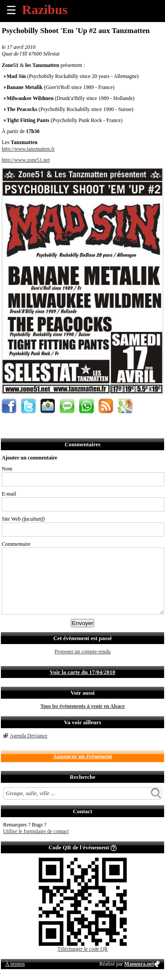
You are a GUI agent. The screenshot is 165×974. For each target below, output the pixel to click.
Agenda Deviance (29, 736)
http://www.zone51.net (26, 160)
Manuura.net (139, 964)
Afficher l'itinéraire (125, 406)
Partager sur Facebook (9, 406)
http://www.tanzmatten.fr (28, 149)
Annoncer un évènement (82, 756)
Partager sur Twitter (28, 406)
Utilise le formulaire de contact (36, 831)
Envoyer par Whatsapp (86, 406)
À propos (15, 964)
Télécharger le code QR (83, 949)
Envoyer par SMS (67, 406)
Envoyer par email (47, 406)
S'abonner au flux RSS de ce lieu (106, 406)
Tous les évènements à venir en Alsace (82, 706)
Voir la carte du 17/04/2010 (82, 672)
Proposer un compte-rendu (82, 651)
